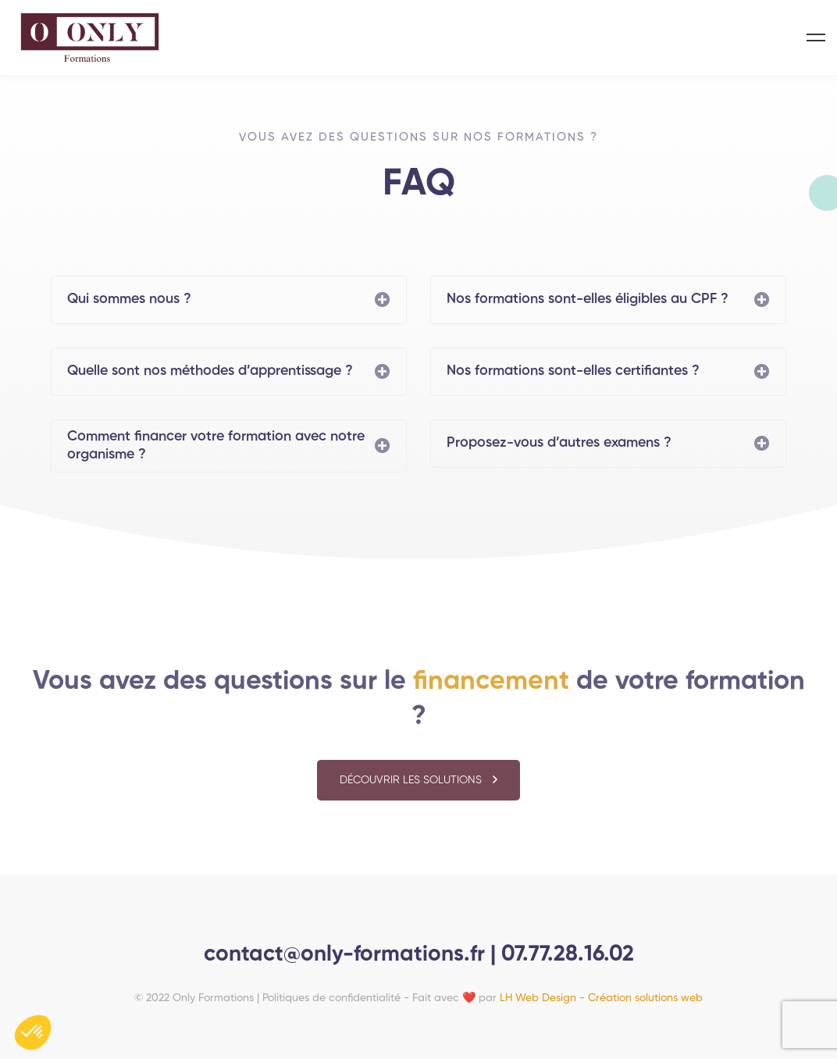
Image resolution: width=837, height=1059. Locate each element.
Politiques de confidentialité (331, 998)
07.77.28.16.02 (567, 954)
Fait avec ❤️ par (557, 998)
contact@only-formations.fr (347, 954)
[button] (418, 787)
